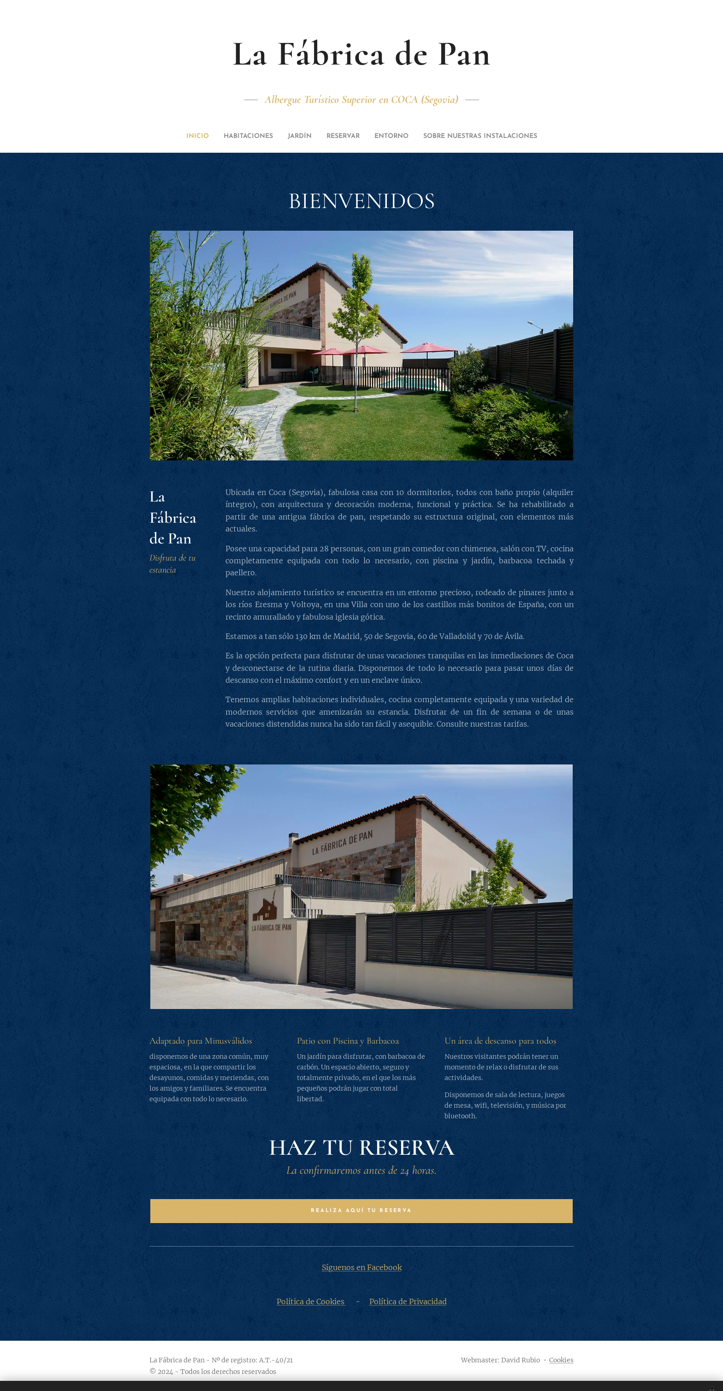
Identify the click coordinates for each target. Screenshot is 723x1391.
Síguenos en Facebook (362, 1267)
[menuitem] (229, 136)
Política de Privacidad (408, 1301)
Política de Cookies (311, 1301)
